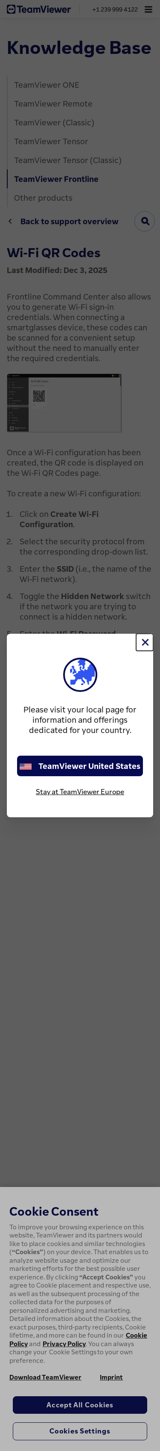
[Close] (144, 642)
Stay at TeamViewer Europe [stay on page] (80, 791)
